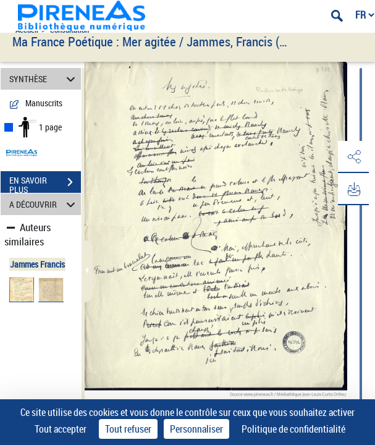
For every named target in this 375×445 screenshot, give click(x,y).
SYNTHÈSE (43, 79)
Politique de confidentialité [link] (293, 429)
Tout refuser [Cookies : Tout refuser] (128, 429)
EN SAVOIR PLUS (45, 183)
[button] (353, 157)
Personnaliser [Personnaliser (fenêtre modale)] (196, 429)
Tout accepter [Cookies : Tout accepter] (60, 429)
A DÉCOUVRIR (43, 204)
